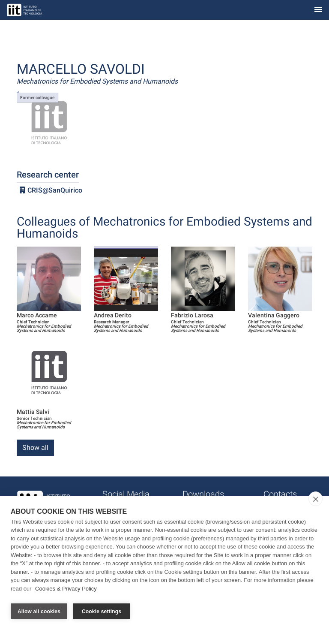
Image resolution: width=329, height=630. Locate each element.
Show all (35, 447)
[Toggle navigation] (318, 10)
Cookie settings (101, 612)
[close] (315, 501)
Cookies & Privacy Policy (66, 591)
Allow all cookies (39, 612)
